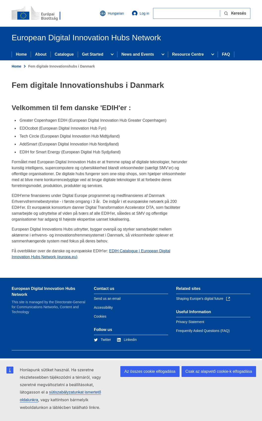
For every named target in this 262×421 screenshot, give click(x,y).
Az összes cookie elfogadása (149, 371)
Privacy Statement (190, 322)
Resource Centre (188, 54)
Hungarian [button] (112, 13)
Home (21, 54)
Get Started (92, 54)
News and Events (137, 54)
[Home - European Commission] (42, 13)
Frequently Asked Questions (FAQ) (203, 331)
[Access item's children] (112, 54)
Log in (140, 13)
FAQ (226, 54)
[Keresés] (186, 13)
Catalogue (64, 54)
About (40, 54)
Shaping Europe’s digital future (203, 299)
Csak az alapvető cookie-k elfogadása (218, 371)
